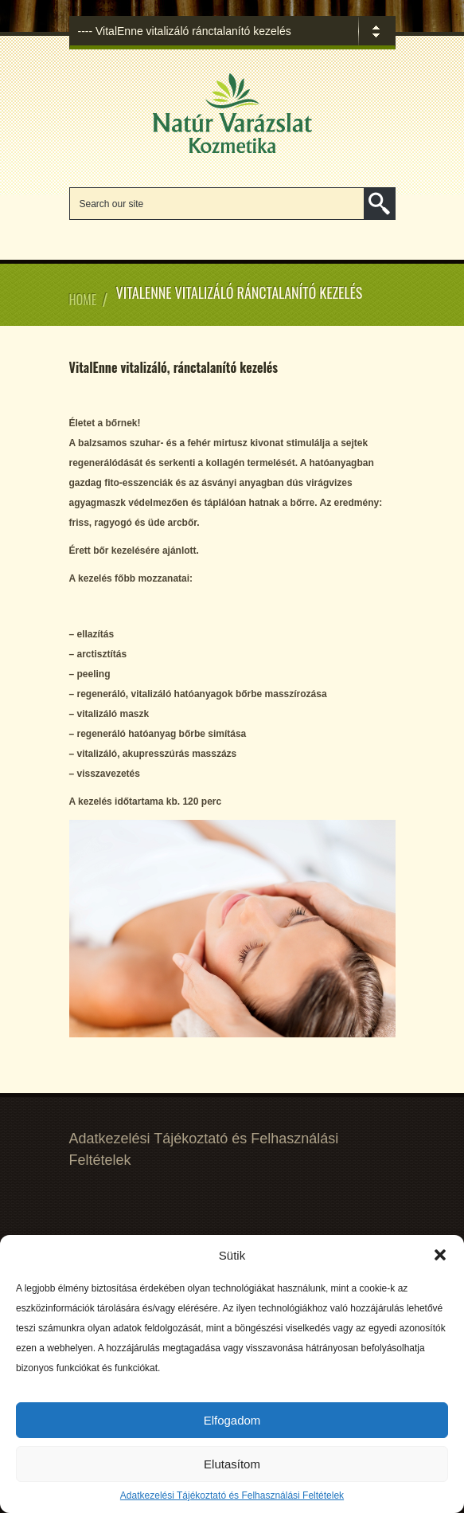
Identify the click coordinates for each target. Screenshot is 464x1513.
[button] (440, 1255)
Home (83, 299)
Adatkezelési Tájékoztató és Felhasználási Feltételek (232, 1495)
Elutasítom (232, 1464)
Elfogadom (232, 1420)
